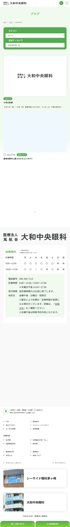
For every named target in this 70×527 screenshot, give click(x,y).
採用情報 (36, 429)
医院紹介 (36, 421)
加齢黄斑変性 (10, 443)
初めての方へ (10, 425)
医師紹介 (36, 451)
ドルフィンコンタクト (41, 425)
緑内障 (35, 443)
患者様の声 (10, 451)
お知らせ (9, 455)
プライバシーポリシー (14, 463)
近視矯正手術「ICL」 (40, 440)
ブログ (11, 22)
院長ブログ (37, 455)
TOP (4, 22)
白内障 (8, 440)
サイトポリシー (61, 463)
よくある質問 (10, 429)
